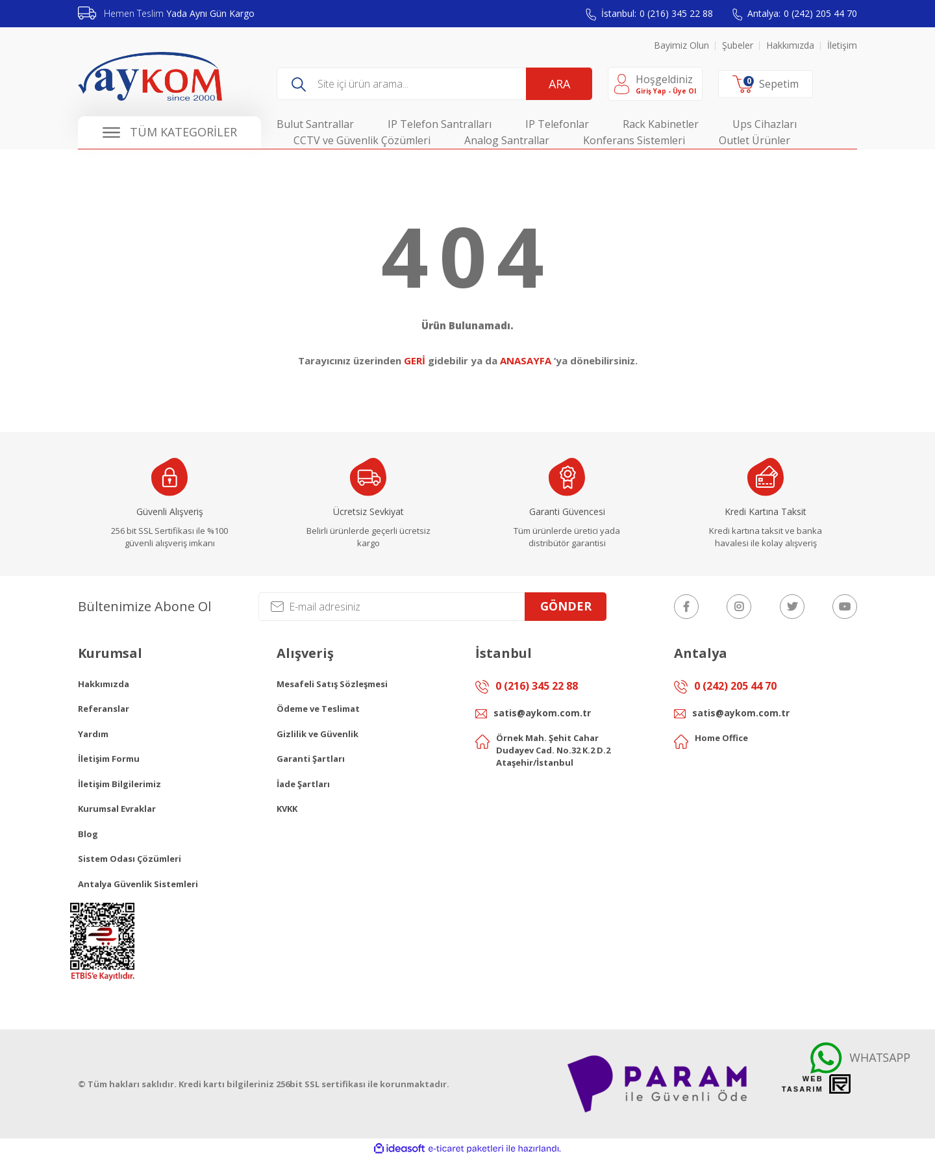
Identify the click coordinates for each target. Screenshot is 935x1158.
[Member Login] (655, 84)
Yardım (93, 734)
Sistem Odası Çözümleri (129, 858)
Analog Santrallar (506, 140)
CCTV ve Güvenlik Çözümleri (361, 140)
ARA (559, 84)
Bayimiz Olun (681, 45)
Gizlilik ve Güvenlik (317, 734)
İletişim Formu (109, 758)
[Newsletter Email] (432, 606)
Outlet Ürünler (754, 140)
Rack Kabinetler (661, 124)
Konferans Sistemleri (634, 140)
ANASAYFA (525, 360)
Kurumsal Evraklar (117, 808)
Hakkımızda (790, 45)
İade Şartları (303, 784)
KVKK (287, 808)
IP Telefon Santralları (440, 124)
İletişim (842, 45)
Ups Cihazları (764, 124)
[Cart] (765, 84)
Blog (88, 834)
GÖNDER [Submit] (566, 606)
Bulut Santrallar (315, 124)
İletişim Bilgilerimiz (119, 784)
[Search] (434, 84)
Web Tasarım (802, 1084)
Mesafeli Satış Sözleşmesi (332, 684)
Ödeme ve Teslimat (318, 708)
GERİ (414, 360)
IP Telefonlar (557, 124)
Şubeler (737, 45)
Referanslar (103, 708)
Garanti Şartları (311, 758)
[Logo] (150, 76)
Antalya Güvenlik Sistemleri (138, 884)
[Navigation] (169, 132)
